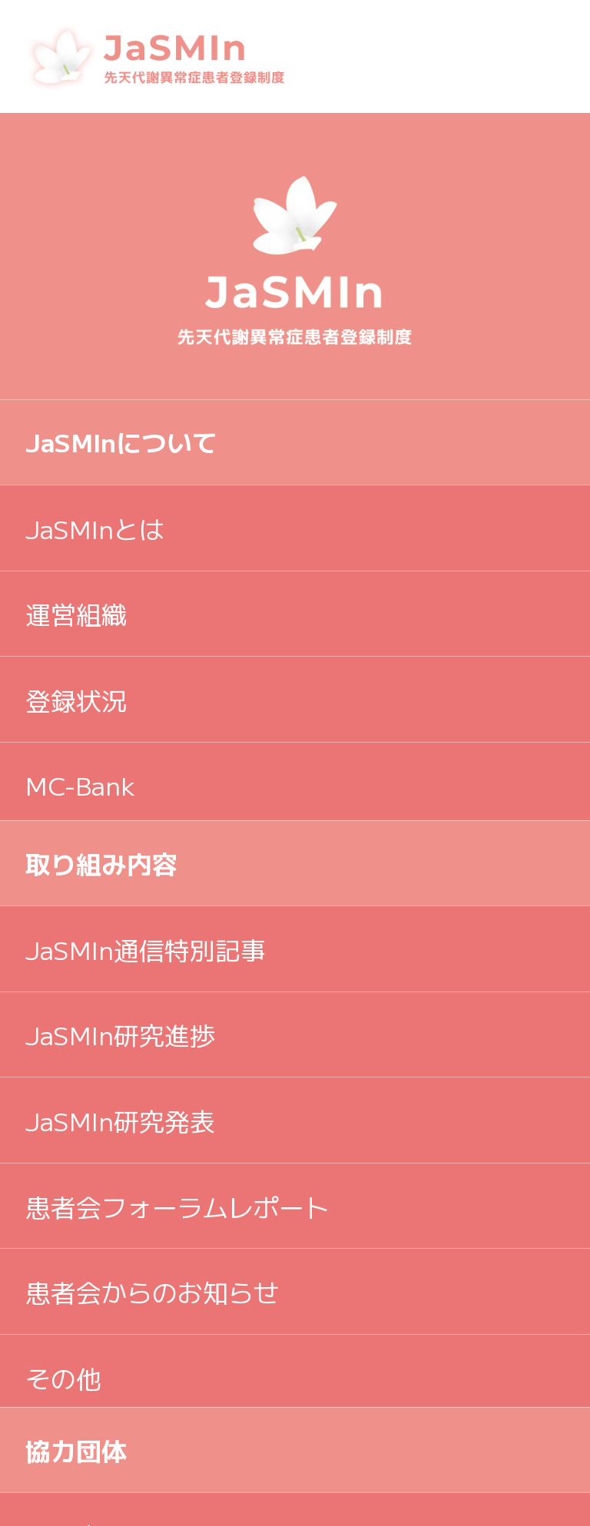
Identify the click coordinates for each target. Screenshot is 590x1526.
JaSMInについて (121, 441)
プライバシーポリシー (152, 1120)
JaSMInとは (94, 528)
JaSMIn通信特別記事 (145, 695)
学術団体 (76, 1023)
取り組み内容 (101, 609)
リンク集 (76, 937)
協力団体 (76, 812)
